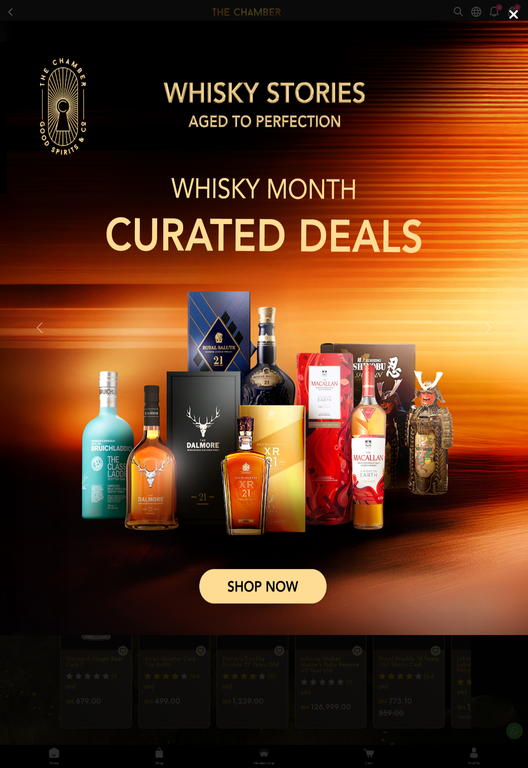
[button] (39, 328)
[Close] (513, 14)
